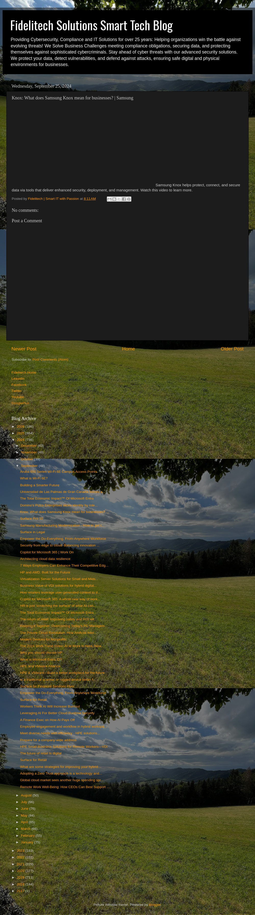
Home (128, 348)
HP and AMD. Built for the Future (45, 572)
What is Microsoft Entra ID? (41, 659)
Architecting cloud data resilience (45, 559)
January (27, 842)
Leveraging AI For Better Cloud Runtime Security (57, 713)
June (25, 809)
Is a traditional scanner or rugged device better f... (58, 680)
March (26, 829)
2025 (21, 433)
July (24, 802)
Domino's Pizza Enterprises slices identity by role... (59, 505)
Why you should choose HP (41, 653)
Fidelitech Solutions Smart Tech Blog (91, 25)
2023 (21, 851)
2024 (21, 440)
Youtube (17, 397)
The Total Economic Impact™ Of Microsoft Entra (57, 498)
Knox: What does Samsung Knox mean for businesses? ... (64, 512)
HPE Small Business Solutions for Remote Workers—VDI (64, 747)
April (25, 822)
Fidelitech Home (23, 372)
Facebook (19, 385)
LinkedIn (17, 379)
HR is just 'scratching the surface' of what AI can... (58, 606)
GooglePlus (20, 403)
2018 (21, 884)
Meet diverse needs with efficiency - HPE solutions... (60, 733)
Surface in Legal (32, 532)
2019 (21, 877)
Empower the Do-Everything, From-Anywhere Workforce (63, 539)
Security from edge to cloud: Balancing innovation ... (59, 545)
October (27, 459)
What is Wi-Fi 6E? (34, 478)
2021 (21, 864)
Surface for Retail (33, 700)
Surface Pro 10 (31, 518)
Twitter (16, 391)
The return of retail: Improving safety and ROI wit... (58, 619)
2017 (21, 891)
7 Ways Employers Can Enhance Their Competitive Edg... (64, 565)
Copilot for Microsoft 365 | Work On (47, 552)
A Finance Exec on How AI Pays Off (47, 720)
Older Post (232, 348)
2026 (21, 426)
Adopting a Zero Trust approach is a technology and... (61, 773)
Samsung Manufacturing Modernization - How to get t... (62, 525)
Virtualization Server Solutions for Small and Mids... (59, 579)
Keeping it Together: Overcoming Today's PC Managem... (64, 626)
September (30, 466)
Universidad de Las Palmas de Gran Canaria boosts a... (62, 492)
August (27, 795)
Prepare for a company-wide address (48, 740)
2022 (21, 857)
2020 (21, 871)
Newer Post (23, 348)
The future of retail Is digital (41, 753)
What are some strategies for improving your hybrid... (60, 767)
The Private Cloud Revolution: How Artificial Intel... (58, 633)
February (28, 836)
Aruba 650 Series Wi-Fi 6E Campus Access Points (58, 472)
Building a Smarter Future (39, 485)
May (24, 815)
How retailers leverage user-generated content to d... (60, 592)
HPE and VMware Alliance (40, 666)
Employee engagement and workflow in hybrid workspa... (63, 726)
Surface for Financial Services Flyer (47, 686)
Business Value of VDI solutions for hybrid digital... (58, 585)
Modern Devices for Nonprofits (43, 639)
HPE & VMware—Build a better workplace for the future (62, 673)
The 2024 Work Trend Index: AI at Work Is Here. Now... (62, 646)
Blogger (155, 905)
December (29, 446)
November (29, 452)
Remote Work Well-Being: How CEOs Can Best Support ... (65, 787)
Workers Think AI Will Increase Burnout (50, 706)
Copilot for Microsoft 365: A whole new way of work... (60, 599)
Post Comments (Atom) (50, 359)
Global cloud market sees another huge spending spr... (62, 780)
